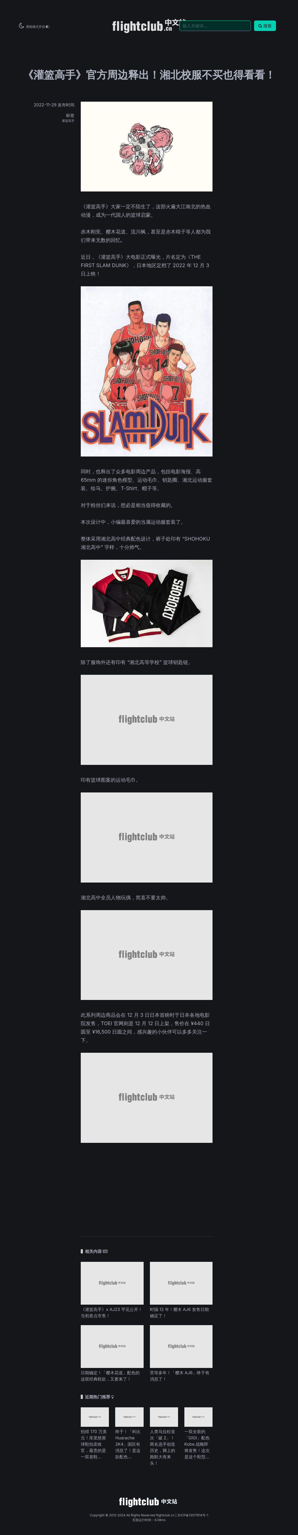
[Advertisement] (147, 1187)
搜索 (265, 25)
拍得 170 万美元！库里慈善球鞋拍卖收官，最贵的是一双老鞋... (94, 1444)
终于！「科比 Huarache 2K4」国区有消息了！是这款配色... (127, 1444)
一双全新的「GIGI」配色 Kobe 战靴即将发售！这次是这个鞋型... (197, 1444)
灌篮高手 (68, 121)
